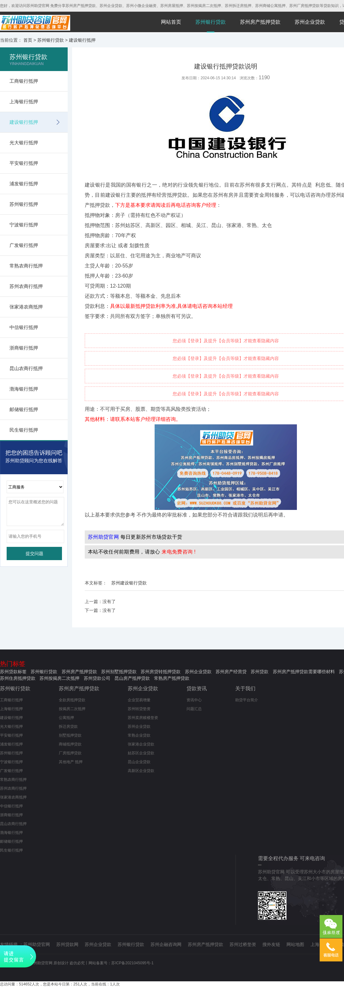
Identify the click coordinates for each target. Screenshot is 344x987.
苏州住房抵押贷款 (17, 678)
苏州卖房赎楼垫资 (143, 717)
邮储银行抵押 (23, 409)
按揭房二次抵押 (72, 709)
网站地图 (295, 944)
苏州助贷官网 (36, 944)
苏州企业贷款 (310, 22)
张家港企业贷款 (141, 744)
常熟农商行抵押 (26, 265)
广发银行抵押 (23, 245)
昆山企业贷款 (139, 762)
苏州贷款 (259, 671)
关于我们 (245, 688)
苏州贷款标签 (13, 671)
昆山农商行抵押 (26, 368)
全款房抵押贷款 (72, 700)
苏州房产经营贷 (231, 671)
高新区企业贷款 (141, 771)
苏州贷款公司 (97, 678)
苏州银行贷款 (210, 22)
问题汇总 (194, 709)
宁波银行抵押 (23, 224)
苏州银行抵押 (23, 204)
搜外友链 (271, 944)
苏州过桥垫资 (243, 944)
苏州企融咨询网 (165, 944)
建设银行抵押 (82, 40)
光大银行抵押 (23, 142)
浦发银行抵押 (23, 183)
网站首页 (171, 22)
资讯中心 (194, 700)
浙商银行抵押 (23, 347)
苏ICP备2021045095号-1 (132, 963)
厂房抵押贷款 (70, 753)
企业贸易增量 (139, 700)
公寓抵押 (66, 717)
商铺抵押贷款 (70, 744)
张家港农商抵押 (26, 306)
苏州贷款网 (67, 944)
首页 (27, 40)
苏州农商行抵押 (26, 286)
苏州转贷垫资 (139, 709)
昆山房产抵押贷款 (132, 678)
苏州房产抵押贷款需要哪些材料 (304, 671)
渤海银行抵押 (23, 389)
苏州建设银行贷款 (129, 582)
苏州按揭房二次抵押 (59, 678)
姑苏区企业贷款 (141, 753)
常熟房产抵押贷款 (171, 678)
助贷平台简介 (246, 700)
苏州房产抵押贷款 (260, 22)
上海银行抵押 (23, 101)
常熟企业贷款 (139, 735)
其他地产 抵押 (71, 762)
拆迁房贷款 (68, 726)
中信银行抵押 (23, 327)
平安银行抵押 (23, 163)
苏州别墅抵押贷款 (119, 671)
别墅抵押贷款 (70, 735)
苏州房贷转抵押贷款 (161, 671)
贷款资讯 (197, 688)
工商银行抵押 (23, 81)
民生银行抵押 (23, 430)
